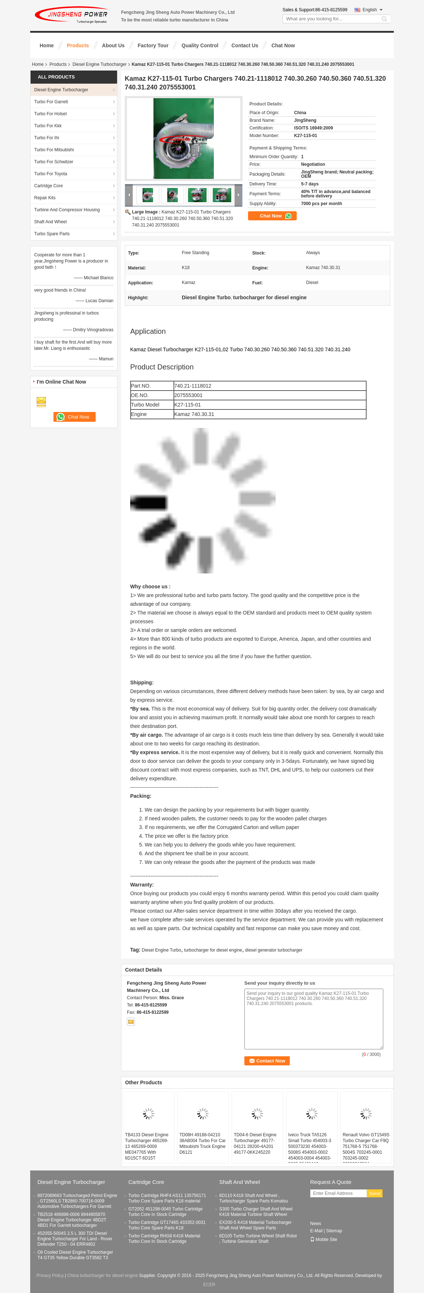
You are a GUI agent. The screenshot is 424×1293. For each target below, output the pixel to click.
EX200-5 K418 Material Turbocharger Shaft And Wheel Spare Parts (255, 1225)
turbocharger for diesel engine (213, 950)
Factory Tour (153, 45)
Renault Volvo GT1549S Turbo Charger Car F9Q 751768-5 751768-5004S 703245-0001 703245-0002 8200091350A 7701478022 (366, 1152)
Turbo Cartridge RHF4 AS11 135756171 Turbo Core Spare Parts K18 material (167, 1198)
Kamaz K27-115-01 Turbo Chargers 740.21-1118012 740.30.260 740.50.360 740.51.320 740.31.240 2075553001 (182, 218)
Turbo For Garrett (51, 101)
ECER (209, 1284)
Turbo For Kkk (48, 125)
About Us (113, 45)
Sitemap (334, 1230)
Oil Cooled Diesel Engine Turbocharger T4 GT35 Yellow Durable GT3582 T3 (75, 1255)
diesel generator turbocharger (273, 950)
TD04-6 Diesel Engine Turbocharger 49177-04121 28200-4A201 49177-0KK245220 (255, 1143)
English (373, 9)
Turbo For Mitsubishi (54, 149)
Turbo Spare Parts (52, 233)
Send (374, 1193)
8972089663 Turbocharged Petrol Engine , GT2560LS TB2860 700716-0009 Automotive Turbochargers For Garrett (77, 1201)
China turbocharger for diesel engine (102, 1275)
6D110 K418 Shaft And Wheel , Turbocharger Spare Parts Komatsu (253, 1198)
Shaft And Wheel (50, 221)
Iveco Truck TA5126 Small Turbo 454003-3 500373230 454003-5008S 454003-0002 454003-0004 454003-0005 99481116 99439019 (309, 1152)
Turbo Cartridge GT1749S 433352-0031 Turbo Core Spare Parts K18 (166, 1225)
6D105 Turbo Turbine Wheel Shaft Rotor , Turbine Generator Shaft (258, 1238)
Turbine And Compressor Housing (67, 209)
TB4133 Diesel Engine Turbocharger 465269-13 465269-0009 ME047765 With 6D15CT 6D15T (146, 1146)
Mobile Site (323, 1239)
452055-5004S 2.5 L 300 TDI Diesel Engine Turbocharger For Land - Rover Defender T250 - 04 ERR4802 (74, 1239)
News (315, 1223)
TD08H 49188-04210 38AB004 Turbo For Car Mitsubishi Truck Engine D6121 (202, 1143)
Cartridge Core (48, 185)
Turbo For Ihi (46, 137)
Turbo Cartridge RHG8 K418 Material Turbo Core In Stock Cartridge (164, 1238)
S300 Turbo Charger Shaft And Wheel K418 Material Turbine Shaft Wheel (255, 1211)
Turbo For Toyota (50, 173)
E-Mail (316, 1230)
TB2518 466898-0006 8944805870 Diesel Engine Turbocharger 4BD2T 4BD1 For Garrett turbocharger (71, 1220)
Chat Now (283, 45)
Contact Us (244, 45)
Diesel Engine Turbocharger (99, 64)
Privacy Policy (50, 1275)
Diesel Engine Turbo (161, 950)
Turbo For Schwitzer (53, 161)
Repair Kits (45, 197)
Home (47, 45)
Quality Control (199, 45)
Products (78, 45)
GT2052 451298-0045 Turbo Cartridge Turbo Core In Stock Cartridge (165, 1211)
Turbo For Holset (50, 113)
